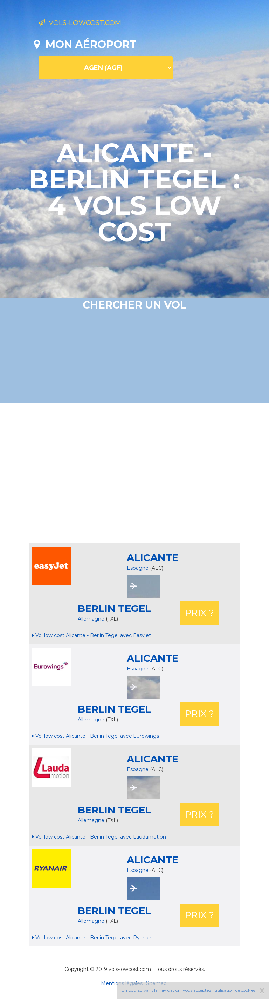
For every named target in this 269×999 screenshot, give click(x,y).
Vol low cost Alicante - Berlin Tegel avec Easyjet (91, 635)
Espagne (138, 568)
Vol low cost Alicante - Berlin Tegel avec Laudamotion (99, 837)
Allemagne (92, 619)
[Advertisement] (151, 473)
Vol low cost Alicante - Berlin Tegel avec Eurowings (95, 736)
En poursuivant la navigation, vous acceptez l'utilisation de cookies (188, 990)
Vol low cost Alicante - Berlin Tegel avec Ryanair (91, 937)
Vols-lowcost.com (94, 24)
